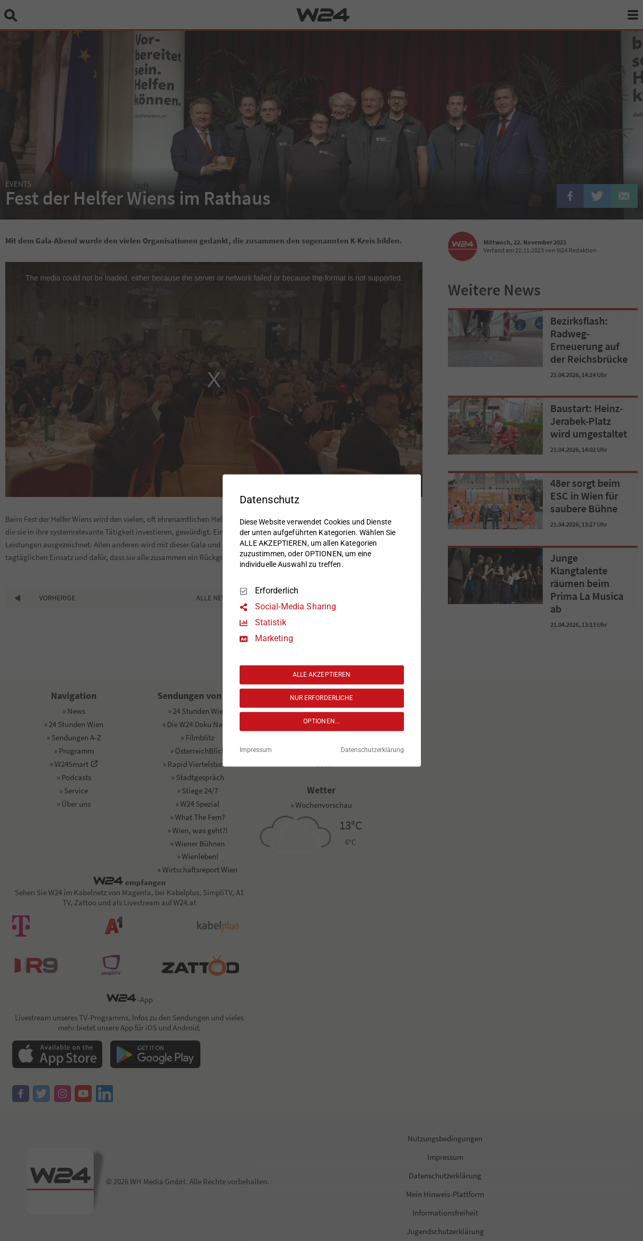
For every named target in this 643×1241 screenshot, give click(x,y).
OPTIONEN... (321, 721)
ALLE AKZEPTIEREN (322, 674)
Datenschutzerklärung (372, 750)
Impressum (256, 750)
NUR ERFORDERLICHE (322, 698)
